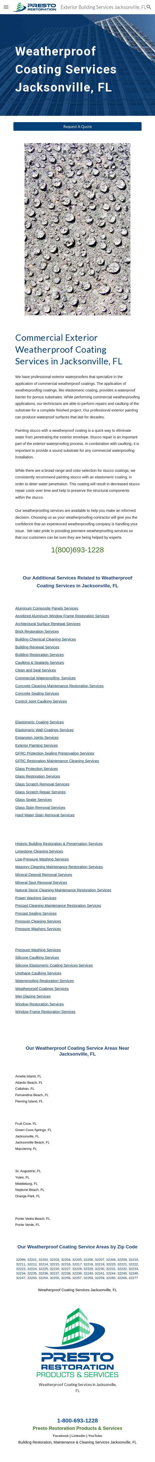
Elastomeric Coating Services (39, 722)
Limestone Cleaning (31, 851)
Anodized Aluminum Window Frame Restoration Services (62, 616)
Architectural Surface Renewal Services (47, 624)
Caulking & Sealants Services (39, 663)
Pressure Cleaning (31, 921)
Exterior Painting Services (36, 745)
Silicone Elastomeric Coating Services (46, 965)
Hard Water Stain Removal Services (44, 815)
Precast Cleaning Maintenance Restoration (51, 906)
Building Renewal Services (37, 647)
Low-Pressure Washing (34, 859)
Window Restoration (32, 1004)
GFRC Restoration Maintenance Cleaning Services (57, 761)
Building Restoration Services (39, 655)
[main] (77, 65)
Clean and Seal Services (35, 670)
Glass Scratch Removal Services (42, 784)
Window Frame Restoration (38, 1012)
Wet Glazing (25, 996)
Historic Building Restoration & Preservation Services (59, 844)
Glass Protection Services (36, 769)
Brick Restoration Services (37, 631)
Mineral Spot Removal (34, 882)
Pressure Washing (30, 950)
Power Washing (28, 898)
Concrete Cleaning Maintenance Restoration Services (59, 686)
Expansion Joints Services (37, 738)
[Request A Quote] (77, 126)
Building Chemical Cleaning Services (45, 639)
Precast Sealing (28, 913)
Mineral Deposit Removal (36, 875)
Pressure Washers (31, 929)
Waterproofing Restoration (37, 981)
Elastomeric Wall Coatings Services (44, 730)
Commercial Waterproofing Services (45, 678)
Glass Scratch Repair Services (40, 792)
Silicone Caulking (30, 957)
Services (56, 851)
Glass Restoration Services (37, 776)
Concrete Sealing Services (37, 693)
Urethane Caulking (31, 973)
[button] (6, 7)
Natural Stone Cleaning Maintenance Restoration (56, 890)
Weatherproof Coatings (34, 989)
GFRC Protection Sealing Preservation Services (54, 753)
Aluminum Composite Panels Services (46, 608)
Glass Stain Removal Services (40, 807)
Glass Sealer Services (33, 800)
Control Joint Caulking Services (41, 701)
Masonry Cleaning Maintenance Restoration (51, 867)
